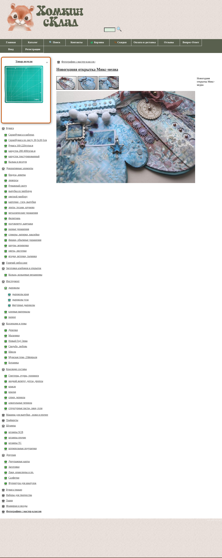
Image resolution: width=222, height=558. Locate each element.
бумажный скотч (17, 185)
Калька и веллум (17, 161)
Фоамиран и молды (17, 505)
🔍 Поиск (54, 42)
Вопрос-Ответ (191, 42)
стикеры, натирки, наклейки (23, 234)
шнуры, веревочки (18, 245)
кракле (12, 386)
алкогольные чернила (20, 402)
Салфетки (13, 477)
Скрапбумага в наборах (21, 134)
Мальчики (14, 335)
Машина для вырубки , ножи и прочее (27, 414)
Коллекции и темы (16, 323)
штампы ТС (14, 442)
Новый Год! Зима (18, 340)
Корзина (97, 42)
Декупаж (11, 454)
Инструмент (13, 281)
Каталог (33, 42)
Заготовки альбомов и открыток (23, 268)
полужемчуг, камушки (20, 223)
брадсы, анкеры (17, 174)
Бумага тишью (14, 489)
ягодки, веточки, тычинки (22, 256)
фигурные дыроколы (23, 305)
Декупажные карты (19, 461)
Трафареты (12, 420)
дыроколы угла (20, 299)
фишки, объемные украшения (24, 239)
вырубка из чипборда (20, 191)
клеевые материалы (19, 311)
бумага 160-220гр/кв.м (20, 145)
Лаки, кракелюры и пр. (21, 472)
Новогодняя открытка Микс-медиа (87, 69)
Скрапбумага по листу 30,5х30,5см (27, 140)
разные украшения (18, 229)
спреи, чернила (16, 397)
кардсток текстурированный (23, 156)
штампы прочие (17, 437)
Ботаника (13, 362)
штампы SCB (15, 432)
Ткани (9, 500)
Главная (11, 42)
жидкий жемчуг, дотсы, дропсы (25, 381)
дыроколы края (20, 294)
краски (12, 391)
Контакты (76, 42)
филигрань (14, 218)
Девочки (13, 330)
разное (12, 317)
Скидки (120, 42)
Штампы (11, 425)
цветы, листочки (17, 250)
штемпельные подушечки (22, 448)
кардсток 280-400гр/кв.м (22, 150)
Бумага (10, 128)
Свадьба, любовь (17, 346)
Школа (12, 351)
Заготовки (14, 466)
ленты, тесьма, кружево (21, 207)
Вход (10, 49)
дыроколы (14, 287)
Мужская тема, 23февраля (22, 357)
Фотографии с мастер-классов (23, 511)
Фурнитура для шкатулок (22, 483)
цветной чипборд (17, 196)
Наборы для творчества (19, 495)
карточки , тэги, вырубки (22, 201)
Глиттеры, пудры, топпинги (23, 375)
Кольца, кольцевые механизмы (25, 274)
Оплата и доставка (145, 42)
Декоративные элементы (19, 168)
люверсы (13, 180)
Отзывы (169, 42)
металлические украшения (23, 212)
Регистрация (32, 49)
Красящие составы (16, 369)
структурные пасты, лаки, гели (25, 408)
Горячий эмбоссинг (17, 262)
